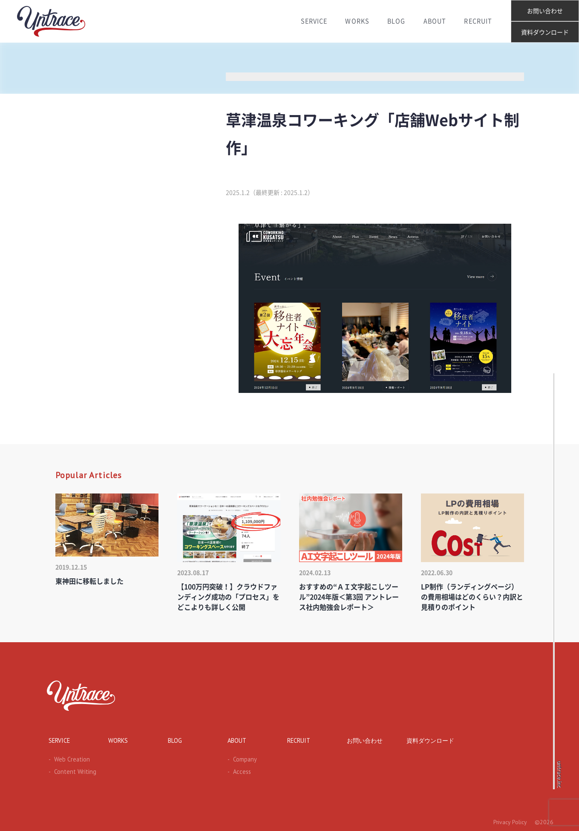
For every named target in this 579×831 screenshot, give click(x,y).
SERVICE (310, 21)
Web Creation (67, 758)
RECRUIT (480, 21)
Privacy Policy (509, 821)
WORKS (355, 21)
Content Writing (69, 770)
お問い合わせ (545, 11)
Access (237, 770)
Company (240, 758)
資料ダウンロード (545, 32)
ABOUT (435, 21)
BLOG (395, 21)
